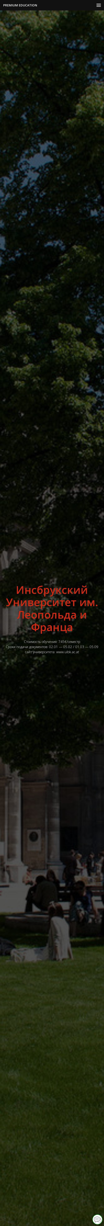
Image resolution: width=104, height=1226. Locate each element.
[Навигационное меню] (99, 5)
